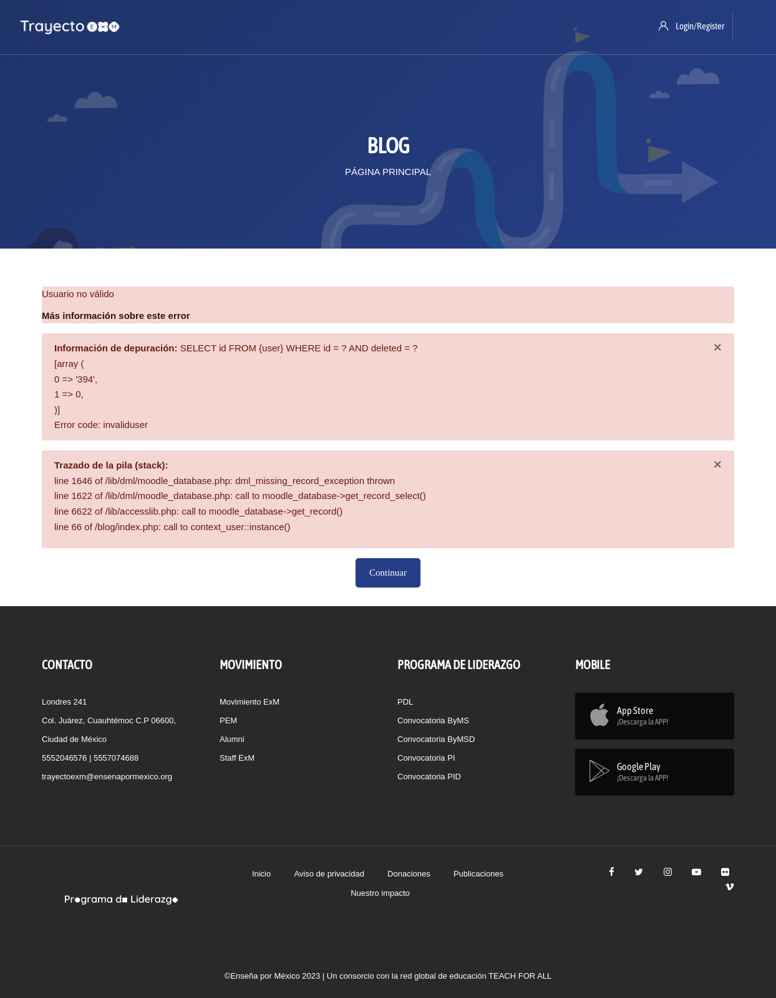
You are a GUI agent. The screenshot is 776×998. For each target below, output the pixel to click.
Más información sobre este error (116, 315)
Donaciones (408, 873)
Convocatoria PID (429, 776)
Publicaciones (478, 873)
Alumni (232, 739)
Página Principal (388, 171)
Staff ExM (237, 758)
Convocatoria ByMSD (436, 739)
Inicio (261, 873)
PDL (405, 701)
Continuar (388, 572)
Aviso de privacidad (329, 873)
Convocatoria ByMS (433, 720)
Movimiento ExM (249, 701)
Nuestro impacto (380, 893)
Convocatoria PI (426, 758)
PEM (228, 720)
